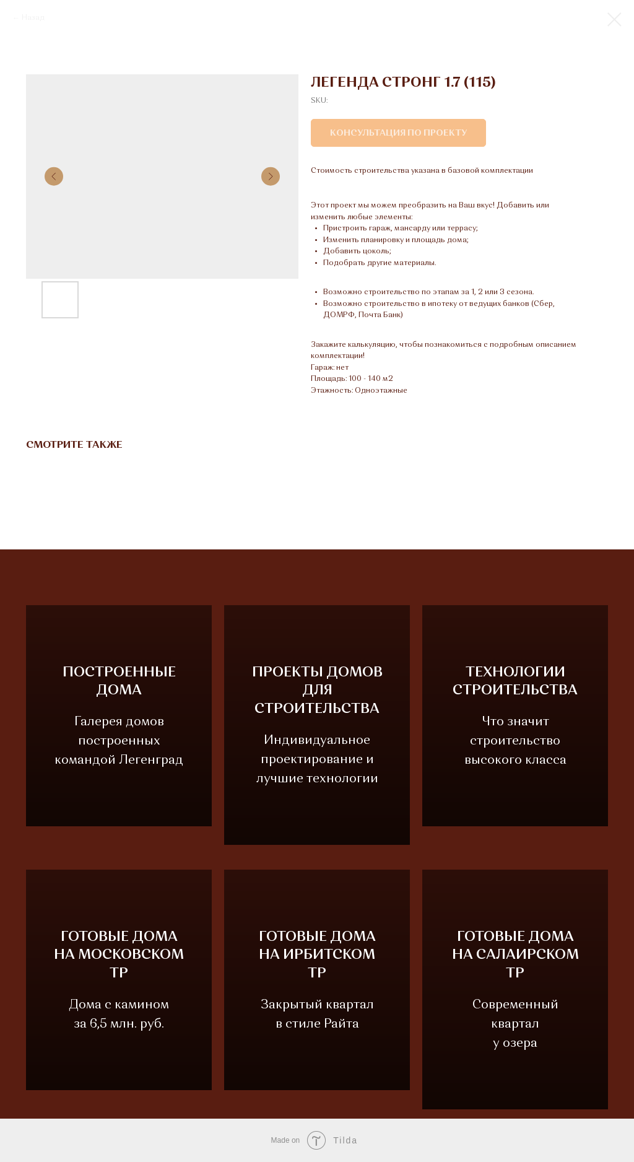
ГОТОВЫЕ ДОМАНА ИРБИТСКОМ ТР (317, 965)
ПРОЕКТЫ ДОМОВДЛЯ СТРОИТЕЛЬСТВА (317, 691)
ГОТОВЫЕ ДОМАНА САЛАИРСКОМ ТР (515, 955)
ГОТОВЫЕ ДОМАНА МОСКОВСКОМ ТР (119, 965)
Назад (33, 18)
